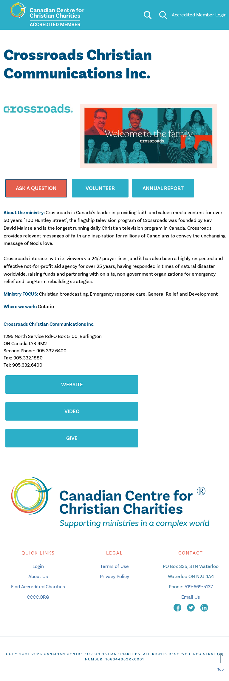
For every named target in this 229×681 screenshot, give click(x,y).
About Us (38, 576)
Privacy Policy (114, 576)
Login (38, 566)
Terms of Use (114, 566)
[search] (147, 15)
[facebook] (178, 607)
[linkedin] (204, 607)
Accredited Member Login (199, 15)
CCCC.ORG (38, 597)
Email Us (190, 597)
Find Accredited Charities (38, 586)
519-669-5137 (199, 586)
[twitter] (191, 607)
